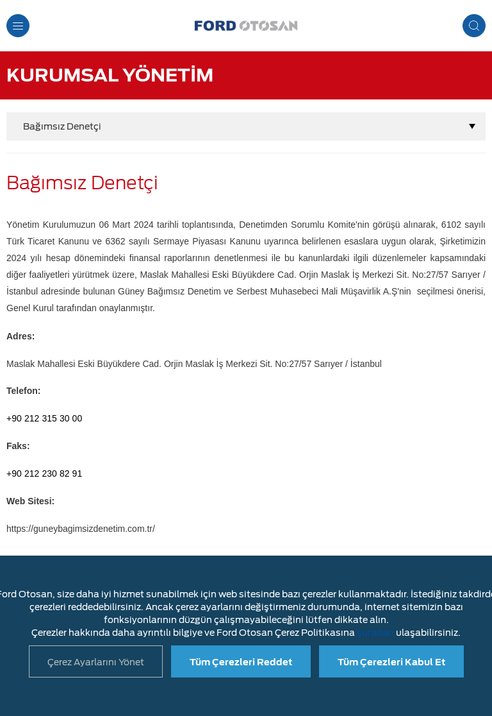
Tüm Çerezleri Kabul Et (391, 662)
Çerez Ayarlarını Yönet (95, 662)
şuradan (375, 632)
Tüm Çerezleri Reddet (241, 662)
